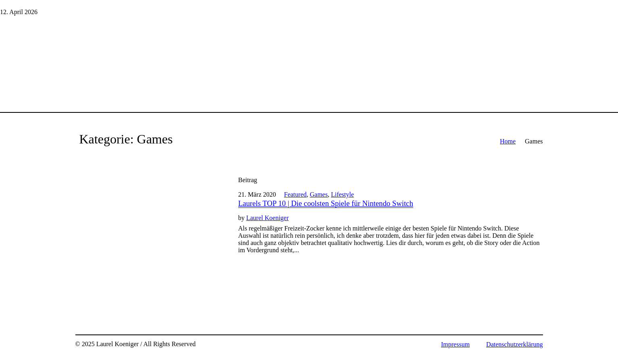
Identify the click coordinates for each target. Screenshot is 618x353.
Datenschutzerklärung (514, 344)
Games (318, 194)
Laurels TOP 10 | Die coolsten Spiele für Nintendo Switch (325, 203)
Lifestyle (342, 194)
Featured (295, 194)
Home (508, 141)
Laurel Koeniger (267, 217)
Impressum (455, 344)
